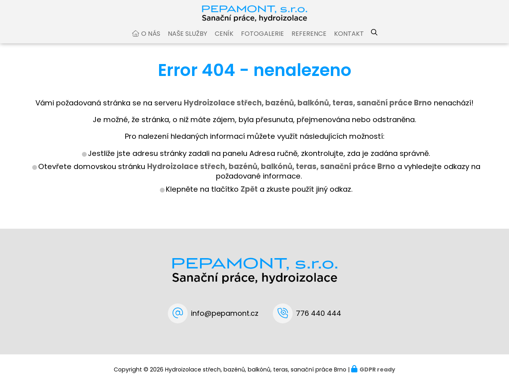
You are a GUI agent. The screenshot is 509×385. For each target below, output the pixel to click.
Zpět (249, 197)
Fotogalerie (262, 41)
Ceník (224, 41)
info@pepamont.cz (224, 313)
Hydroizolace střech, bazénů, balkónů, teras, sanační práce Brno (271, 174)
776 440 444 (318, 313)
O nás (150, 41)
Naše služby (187, 41)
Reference (308, 41)
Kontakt (349, 41)
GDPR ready (377, 369)
